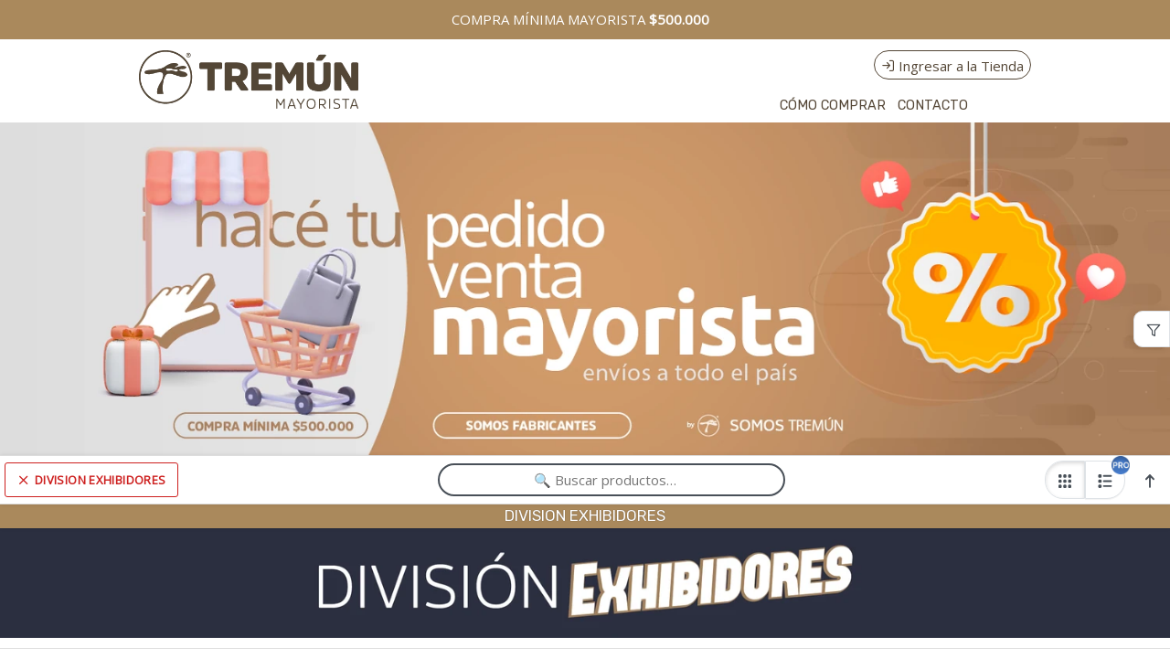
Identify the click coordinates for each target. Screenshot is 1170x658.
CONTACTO (933, 105)
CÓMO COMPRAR (833, 105)
